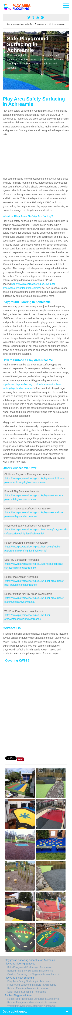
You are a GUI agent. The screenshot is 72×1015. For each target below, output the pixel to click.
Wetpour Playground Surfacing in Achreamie (31, 1005)
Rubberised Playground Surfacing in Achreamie (33, 998)
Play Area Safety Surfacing (19, 977)
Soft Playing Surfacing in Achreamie (26, 991)
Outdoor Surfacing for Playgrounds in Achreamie (33, 974)
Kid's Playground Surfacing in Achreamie (29, 967)
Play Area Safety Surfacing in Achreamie (29, 981)
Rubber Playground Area (18, 995)
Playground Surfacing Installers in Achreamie (31, 984)
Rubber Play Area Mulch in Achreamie (28, 988)
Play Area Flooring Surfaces (20, 963)
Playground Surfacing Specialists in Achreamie (30, 960)
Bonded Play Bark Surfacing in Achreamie (30, 970)
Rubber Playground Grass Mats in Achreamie (32, 1002)
